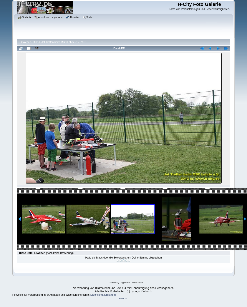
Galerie (25, 42)
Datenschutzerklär (100, 294)
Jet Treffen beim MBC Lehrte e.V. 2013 (63, 42)
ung (113, 294)
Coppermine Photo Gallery (131, 283)
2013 (35, 42)
